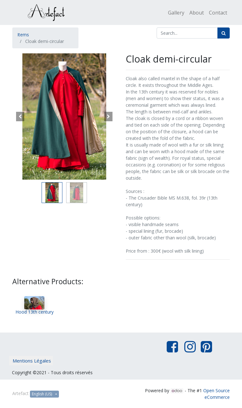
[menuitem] (176, 12)
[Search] (223, 33)
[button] (20, 116)
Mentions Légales (32, 360)
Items (23, 35)
